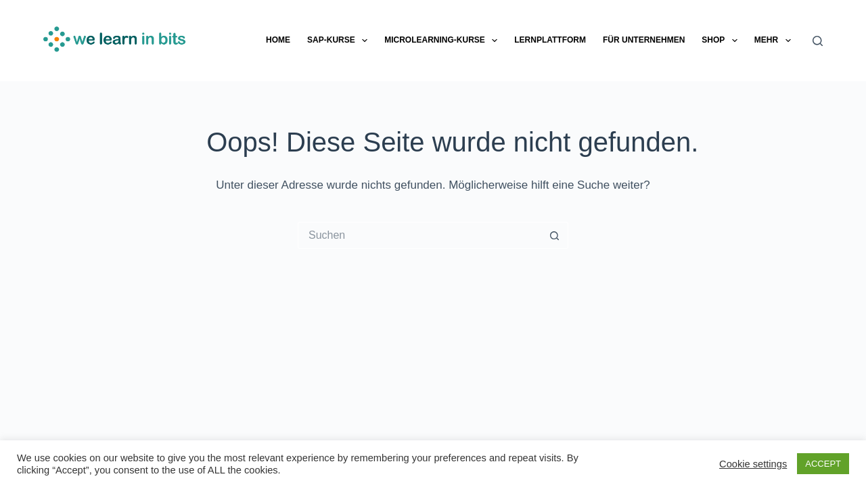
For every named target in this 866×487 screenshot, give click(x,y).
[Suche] (818, 41)
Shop (722, 40)
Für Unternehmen (644, 40)
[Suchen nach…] (419, 235)
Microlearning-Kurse (443, 40)
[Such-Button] (554, 235)
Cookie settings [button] (753, 464)
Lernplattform (550, 40)
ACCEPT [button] (823, 464)
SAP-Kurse (340, 40)
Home (278, 40)
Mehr (775, 40)
